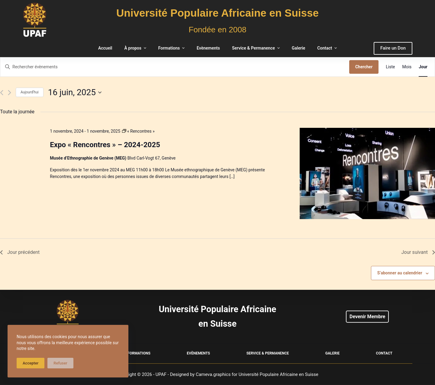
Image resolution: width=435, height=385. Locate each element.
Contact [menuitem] (327, 48)
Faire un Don (393, 48)
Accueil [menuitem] (105, 48)
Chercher (363, 66)
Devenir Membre (367, 316)
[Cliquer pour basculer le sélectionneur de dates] (75, 92)
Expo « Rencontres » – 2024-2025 (105, 145)
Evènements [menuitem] (208, 48)
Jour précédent (20, 252)
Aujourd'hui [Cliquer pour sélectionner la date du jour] (30, 92)
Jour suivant (418, 252)
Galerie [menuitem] (298, 48)
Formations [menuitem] (172, 48)
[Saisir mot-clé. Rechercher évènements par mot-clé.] (174, 66)
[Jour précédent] (1, 92)
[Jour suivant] (9, 92)
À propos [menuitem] (135, 48)
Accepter (30, 363)
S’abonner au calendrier (399, 272)
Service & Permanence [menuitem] (256, 48)
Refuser (60, 363)
